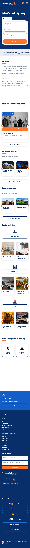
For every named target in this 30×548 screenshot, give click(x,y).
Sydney (4, 436)
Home (3, 418)
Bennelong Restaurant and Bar (20, 292)
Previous (1, 126)
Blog (3, 422)
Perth (3, 442)
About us (4, 420)
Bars (15, 306)
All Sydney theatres (15, 181)
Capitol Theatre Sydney (19, 172)
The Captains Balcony (7, 327)
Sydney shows (8, 53)
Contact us (5, 423)
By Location (6, 18)
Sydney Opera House (7, 171)
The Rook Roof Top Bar (21, 327)
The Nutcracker (8, 133)
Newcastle (5, 443)
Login (3, 429)
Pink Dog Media (14, 541)
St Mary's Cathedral (6, 208)
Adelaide (4, 447)
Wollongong (5, 449)
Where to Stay (15, 236)
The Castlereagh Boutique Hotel (22, 257)
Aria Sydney (6, 291)
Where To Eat (15, 271)
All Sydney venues (15, 218)
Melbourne (5, 438)
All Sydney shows (15, 144)
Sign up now (15, 467)
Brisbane (4, 440)
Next (28, 126)
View (15, 405)
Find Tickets (15, 129)
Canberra (4, 445)
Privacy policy (5, 427)
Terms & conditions (7, 425)
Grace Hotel (7, 256)
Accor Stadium (21, 207)
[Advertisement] (15, 376)
